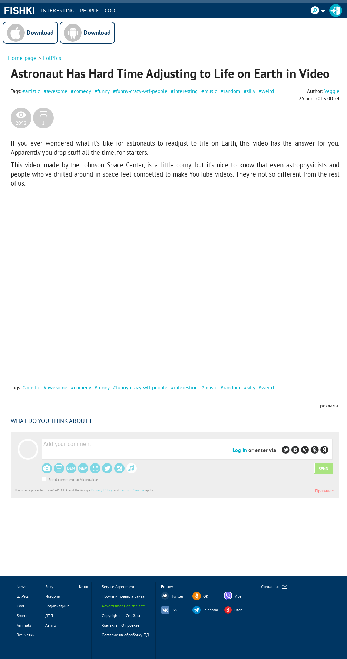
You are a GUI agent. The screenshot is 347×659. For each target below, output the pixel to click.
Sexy (49, 586)
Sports (22, 615)
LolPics (52, 58)
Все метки (26, 634)
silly (251, 91)
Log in (239, 450)
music (210, 91)
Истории (52, 596)
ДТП (49, 615)
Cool (111, 10)
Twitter (178, 596)
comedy (82, 91)
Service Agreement (118, 586)
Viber (239, 596)
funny (103, 91)
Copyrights (111, 615)
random (232, 91)
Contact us (274, 587)
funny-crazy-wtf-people (141, 91)
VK (176, 610)
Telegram (210, 610)
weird (267, 91)
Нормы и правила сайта (123, 596)
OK (205, 596)
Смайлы (133, 615)
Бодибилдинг (57, 605)
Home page (22, 58)
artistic (32, 91)
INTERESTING (58, 10)
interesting (186, 91)
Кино (83, 586)
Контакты (110, 625)
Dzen (238, 610)
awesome (57, 91)
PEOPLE (89, 10)
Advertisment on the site (123, 605)
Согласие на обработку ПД (125, 634)
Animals (24, 625)
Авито (50, 625)
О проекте (130, 625)
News (21, 586)
